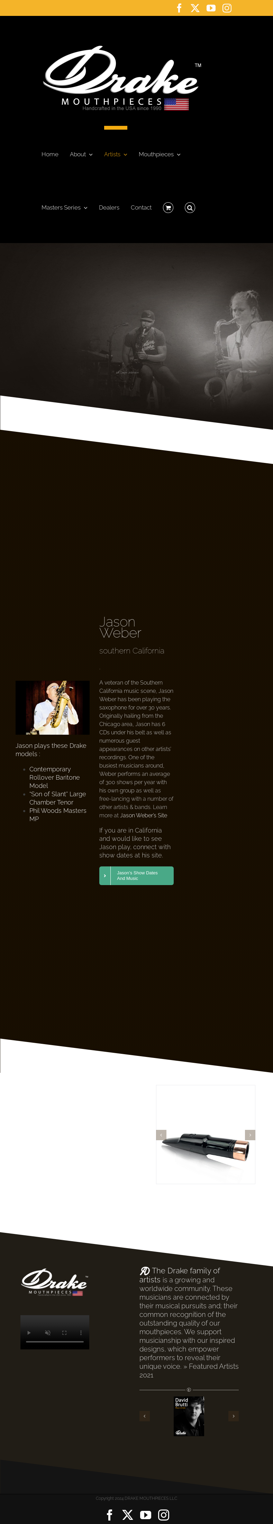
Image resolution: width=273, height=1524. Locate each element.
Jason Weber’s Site (143, 815)
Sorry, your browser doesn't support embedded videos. (54, 1332)
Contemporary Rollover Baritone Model (54, 777)
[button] (190, 205)
